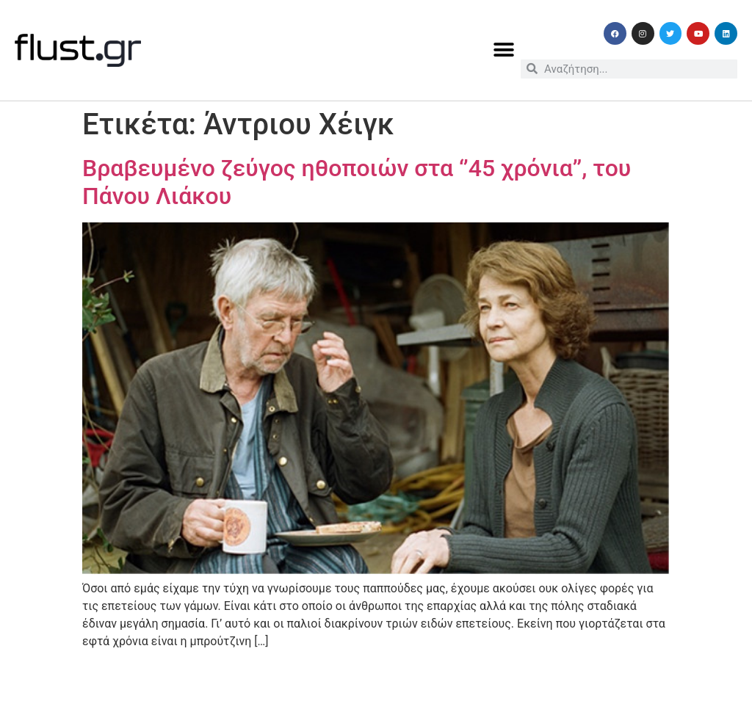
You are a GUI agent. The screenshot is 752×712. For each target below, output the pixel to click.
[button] (504, 50)
